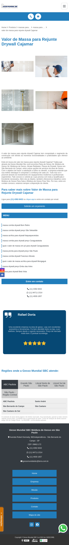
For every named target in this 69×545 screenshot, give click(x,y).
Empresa (34, 481)
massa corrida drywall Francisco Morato (19, 256)
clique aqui (30, 199)
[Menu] (64, 6)
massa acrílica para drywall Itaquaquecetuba (20, 235)
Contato (34, 506)
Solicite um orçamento (34, 206)
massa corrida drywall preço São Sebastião (20, 230)
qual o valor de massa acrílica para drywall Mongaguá (24, 261)
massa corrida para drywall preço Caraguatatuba (22, 241)
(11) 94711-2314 (34, 293)
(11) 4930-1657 (34, 296)
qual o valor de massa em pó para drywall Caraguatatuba (26, 246)
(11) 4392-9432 (17, 199)
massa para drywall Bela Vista (15, 272)
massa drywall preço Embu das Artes (17, 266)
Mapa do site (34, 515)
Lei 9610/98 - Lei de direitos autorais (33, 420)
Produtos (34, 498)
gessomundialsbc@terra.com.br (35, 461)
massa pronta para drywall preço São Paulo (20, 251)
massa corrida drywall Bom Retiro (16, 225)
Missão (34, 490)
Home (34, 473)
